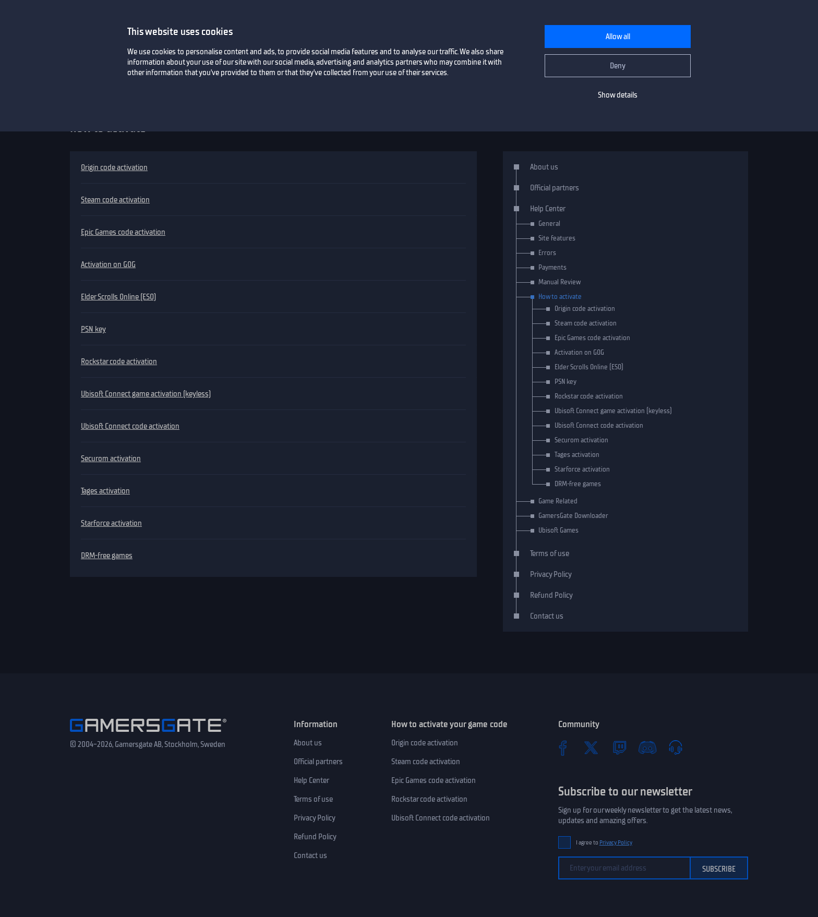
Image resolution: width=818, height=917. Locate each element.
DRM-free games (107, 555)
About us (544, 167)
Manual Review (559, 281)
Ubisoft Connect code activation (130, 426)
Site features (556, 238)
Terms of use (549, 553)
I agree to (604, 843)
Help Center (548, 208)
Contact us (546, 616)
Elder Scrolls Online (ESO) (118, 297)
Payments (552, 267)
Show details (617, 95)
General (549, 223)
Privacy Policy (551, 574)
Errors (547, 252)
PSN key (93, 329)
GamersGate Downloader (573, 515)
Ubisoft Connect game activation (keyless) (146, 394)
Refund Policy (551, 595)
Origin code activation (114, 167)
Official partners (554, 188)
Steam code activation (115, 200)
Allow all (618, 36)
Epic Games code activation (123, 232)
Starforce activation (111, 523)
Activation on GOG (108, 264)
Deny (617, 66)
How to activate (560, 296)
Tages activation (105, 491)
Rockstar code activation (119, 361)
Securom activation (111, 458)
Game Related (558, 501)
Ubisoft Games (558, 530)
